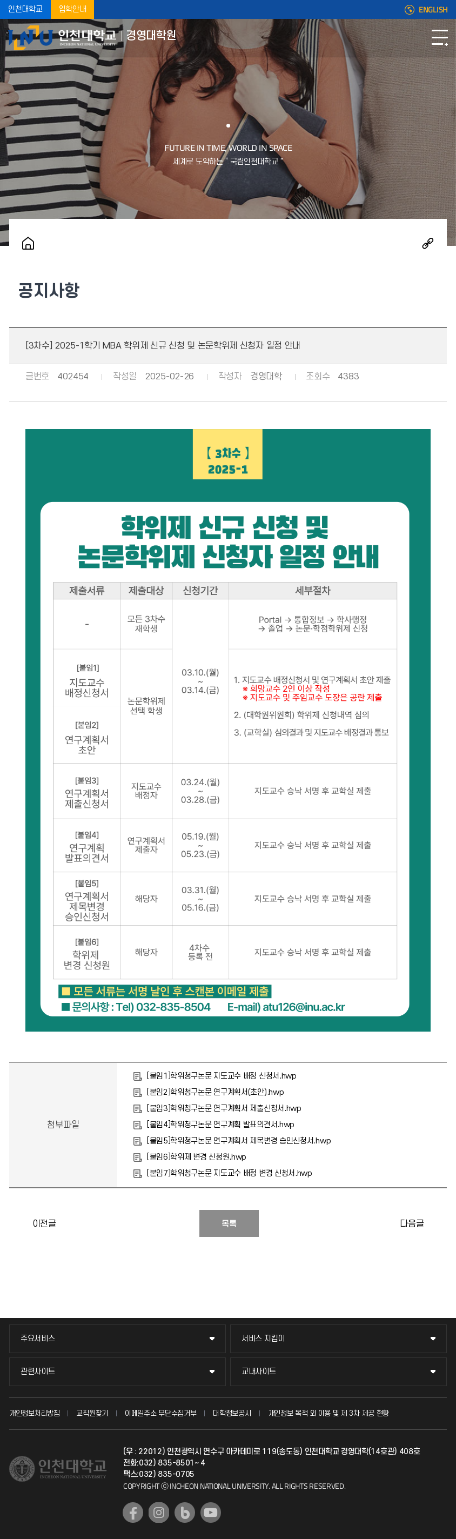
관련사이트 (38, 1371)
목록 (229, 1224)
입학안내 (72, 9)
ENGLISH (433, 10)
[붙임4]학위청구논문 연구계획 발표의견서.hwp (220, 1124)
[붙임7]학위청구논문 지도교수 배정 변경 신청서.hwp (229, 1173)
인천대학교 (25, 9)
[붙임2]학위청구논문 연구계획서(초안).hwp (215, 1092)
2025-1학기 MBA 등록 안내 (20, 1223)
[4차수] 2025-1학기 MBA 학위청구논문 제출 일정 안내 (436, 1223)
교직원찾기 (92, 1413)
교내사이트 (259, 1371)
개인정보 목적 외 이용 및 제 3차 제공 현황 (329, 1413)
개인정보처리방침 (34, 1413)
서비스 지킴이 (263, 1338)
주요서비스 (38, 1338)
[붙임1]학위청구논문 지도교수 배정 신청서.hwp (222, 1076)
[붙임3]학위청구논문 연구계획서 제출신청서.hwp (224, 1108)
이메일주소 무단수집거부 (160, 1413)
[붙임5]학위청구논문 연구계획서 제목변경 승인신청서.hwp (239, 1141)
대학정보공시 (232, 1413)
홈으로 (28, 243)
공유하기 (427, 243)
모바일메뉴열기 (440, 38)
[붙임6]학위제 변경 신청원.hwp (196, 1157)
